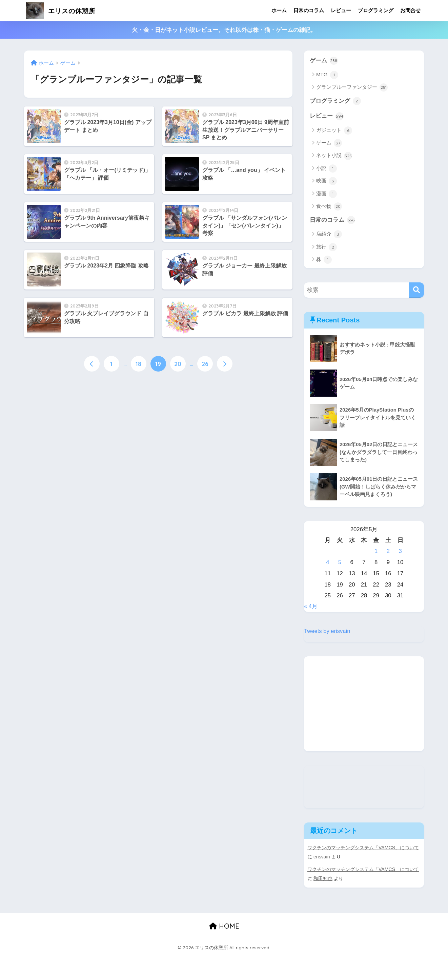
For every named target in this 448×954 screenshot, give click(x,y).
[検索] (416, 290)
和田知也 (322, 878)
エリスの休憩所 (66, 10)
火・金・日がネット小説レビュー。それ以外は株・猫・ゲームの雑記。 (224, 30)
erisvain (321, 857)
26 (205, 363)
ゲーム (324, 61)
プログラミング (375, 10)
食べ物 (329, 207)
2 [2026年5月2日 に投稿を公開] (388, 552)
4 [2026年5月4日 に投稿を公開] (327, 562)
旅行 (326, 247)
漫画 (326, 194)
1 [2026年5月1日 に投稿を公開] (376, 552)
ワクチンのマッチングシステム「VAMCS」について (363, 848)
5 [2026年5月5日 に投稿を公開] (339, 562)
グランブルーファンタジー (352, 88)
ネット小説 (334, 156)
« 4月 (311, 606)
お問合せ (410, 10)
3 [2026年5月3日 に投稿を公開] (400, 552)
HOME (224, 925)
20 (177, 363)
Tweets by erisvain (327, 631)
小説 (326, 169)
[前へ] (92, 364)
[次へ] (224, 364)
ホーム (279, 10)
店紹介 (329, 235)
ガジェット (334, 131)
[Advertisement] (364, 704)
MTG (327, 75)
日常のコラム (308, 10)
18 (138, 363)
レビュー (341, 10)
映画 (326, 181)
